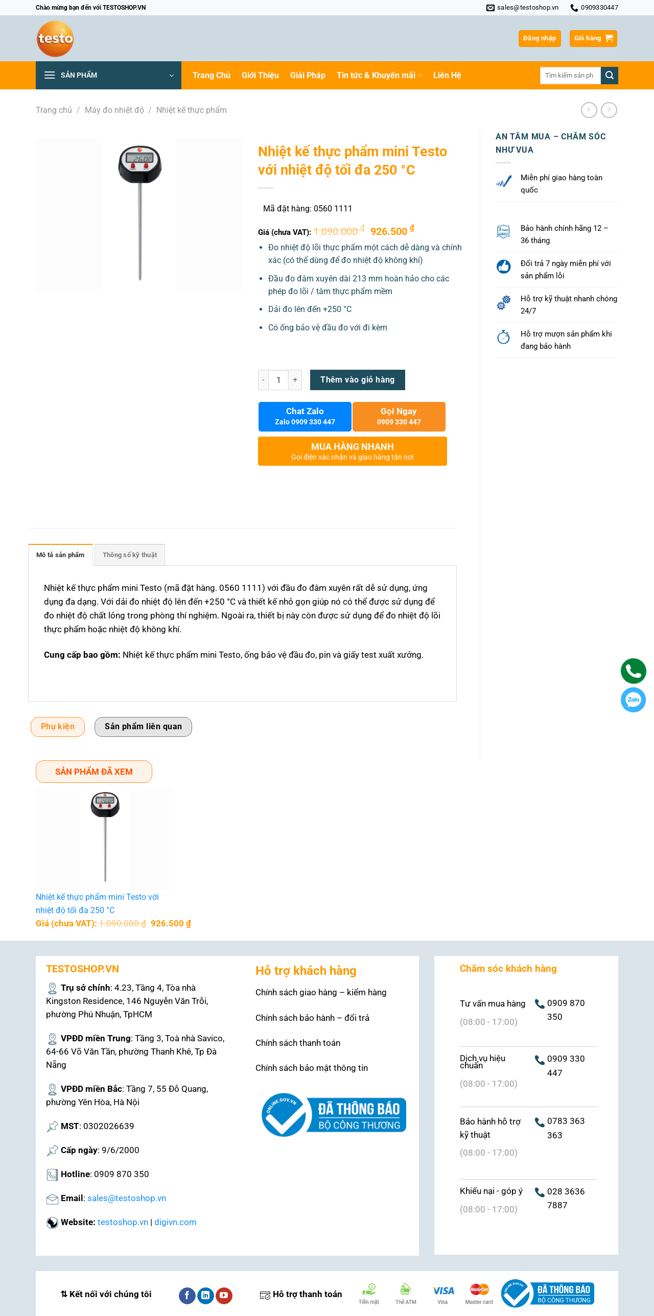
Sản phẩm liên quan (143, 726)
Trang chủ (54, 110)
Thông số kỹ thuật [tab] (130, 555)
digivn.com (175, 1222)
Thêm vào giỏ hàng (357, 380)
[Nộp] (609, 75)
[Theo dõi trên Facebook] (187, 1296)
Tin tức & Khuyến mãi (379, 75)
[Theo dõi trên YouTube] (224, 1296)
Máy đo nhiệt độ (114, 110)
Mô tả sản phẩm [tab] (60, 555)
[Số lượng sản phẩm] (278, 380)
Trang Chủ (211, 75)
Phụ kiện (58, 726)
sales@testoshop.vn (126, 1198)
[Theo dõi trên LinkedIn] (205, 1296)
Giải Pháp (307, 75)
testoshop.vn (123, 1222)
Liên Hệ (447, 75)
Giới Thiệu (260, 75)
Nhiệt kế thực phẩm (191, 110)
